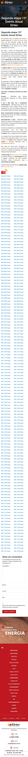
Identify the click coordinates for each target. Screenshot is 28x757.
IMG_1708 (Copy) (5, 515)
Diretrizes (14, 656)
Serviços (13, 659)
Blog (14, 668)
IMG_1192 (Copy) (5, 372)
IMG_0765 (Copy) (18, 223)
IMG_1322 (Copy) (18, 411)
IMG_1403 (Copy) (18, 435)
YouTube (23, 718)
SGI (14, 699)
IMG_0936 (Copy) (18, 286)
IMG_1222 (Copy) (5, 381)
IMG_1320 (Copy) (18, 408)
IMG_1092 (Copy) (18, 345)
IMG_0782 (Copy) (18, 232)
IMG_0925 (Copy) (5, 283)
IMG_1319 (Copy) (5, 408)
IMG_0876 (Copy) (5, 262)
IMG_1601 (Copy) (18, 476)
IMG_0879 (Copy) (18, 265)
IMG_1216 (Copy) (5, 378)
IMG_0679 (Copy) (18, 179)
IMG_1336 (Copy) (18, 420)
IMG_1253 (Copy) (18, 393)
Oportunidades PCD (14, 702)
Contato (14, 708)
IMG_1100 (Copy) (5, 351)
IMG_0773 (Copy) (18, 226)
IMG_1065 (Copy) (18, 340)
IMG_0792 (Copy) (18, 238)
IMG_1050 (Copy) (5, 331)
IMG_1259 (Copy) (5, 396)
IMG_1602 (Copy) (5, 479)
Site (3, 597)
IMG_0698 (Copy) (18, 188)
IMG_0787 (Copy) (18, 235)
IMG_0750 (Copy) (18, 212)
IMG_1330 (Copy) (18, 417)
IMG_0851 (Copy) (5, 256)
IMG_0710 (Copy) (5, 197)
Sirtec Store (13, 693)
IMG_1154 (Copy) (18, 363)
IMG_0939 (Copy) (5, 289)
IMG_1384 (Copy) (5, 435)
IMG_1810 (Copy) (18, 548)
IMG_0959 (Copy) (18, 292)
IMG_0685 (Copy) (5, 185)
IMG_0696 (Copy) (5, 188)
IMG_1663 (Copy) (18, 497)
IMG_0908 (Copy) (5, 274)
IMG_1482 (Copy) (18, 456)
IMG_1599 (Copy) (5, 476)
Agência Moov (21, 754)
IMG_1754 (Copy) (18, 530)
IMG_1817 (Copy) (5, 551)
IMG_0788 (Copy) (5, 238)
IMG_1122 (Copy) (5, 357)
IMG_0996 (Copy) (18, 310)
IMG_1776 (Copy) (18, 539)
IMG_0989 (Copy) (5, 304)
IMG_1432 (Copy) (18, 441)
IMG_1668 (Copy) (5, 500)
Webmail (14, 696)
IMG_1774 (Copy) (5, 539)
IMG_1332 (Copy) (5, 420)
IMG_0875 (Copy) (18, 259)
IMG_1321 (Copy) (5, 411)
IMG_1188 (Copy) (18, 369)
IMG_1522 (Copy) (18, 468)
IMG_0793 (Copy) (5, 241)
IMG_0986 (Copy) (18, 301)
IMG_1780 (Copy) (5, 542)
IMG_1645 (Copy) (18, 491)
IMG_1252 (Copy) (5, 393)
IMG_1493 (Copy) (18, 459)
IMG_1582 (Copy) (5, 473)
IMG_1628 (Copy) (18, 485)
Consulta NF (14, 681)
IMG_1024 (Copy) (18, 319)
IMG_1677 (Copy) (5, 503)
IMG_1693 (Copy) (5, 509)
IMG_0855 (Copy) (18, 256)
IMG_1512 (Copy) (18, 465)
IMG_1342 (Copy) (18, 423)
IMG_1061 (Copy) (5, 337)
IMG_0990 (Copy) (18, 304)
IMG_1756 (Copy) (5, 533)
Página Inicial (14, 650)
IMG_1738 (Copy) (18, 524)
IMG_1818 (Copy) (18, 551)
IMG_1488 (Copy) (5, 459)
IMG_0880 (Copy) (5, 268)
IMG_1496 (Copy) (5, 462)
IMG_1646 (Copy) (5, 494)
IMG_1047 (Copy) (18, 328)
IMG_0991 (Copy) (5, 307)
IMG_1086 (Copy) (18, 342)
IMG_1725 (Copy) (5, 521)
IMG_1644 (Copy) (5, 491)
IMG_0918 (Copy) (18, 277)
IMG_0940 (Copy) (18, 289)
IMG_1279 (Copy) (5, 399)
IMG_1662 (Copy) (5, 497)
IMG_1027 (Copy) (5, 322)
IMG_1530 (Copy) (5, 470)
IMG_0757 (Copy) (18, 217)
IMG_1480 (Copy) (5, 456)
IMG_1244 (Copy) (18, 387)
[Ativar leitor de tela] (2, 648)
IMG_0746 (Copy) (5, 212)
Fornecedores (14, 677)
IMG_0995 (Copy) (5, 310)
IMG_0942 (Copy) (5, 292)
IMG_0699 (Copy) (5, 191)
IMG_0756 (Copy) (5, 217)
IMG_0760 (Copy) (5, 220)
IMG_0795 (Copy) (18, 241)
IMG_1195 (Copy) (18, 372)
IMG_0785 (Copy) (5, 235)
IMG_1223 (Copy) (18, 381)
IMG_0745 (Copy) (18, 209)
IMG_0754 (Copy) (5, 214)
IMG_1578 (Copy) (18, 470)
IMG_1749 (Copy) (5, 530)
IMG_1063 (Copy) (18, 337)
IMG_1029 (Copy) (18, 322)
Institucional (14, 653)
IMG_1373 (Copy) (5, 432)
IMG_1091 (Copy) (5, 345)
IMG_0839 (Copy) (18, 253)
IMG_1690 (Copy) (18, 506)
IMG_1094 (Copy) (5, 348)
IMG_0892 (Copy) (5, 271)
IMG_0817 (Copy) (18, 247)
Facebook (5, 718)
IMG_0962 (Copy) (5, 295)
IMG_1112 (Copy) (5, 354)
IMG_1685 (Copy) (5, 506)
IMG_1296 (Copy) (18, 402)
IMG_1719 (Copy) (5, 518)
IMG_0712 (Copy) (18, 197)
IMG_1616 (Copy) (5, 485)
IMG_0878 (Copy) (5, 265)
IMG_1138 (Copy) (5, 360)
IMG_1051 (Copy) (18, 331)
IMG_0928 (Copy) (5, 286)
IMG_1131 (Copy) (18, 357)
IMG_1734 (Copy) (5, 524)
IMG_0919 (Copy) (5, 280)
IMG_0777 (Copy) (18, 229)
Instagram (11, 718)
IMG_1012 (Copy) (18, 316)
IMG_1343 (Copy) (5, 426)
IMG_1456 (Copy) (18, 447)
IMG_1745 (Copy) (18, 527)
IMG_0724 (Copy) (18, 200)
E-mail (4, 591)
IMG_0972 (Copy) (18, 298)
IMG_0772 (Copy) (5, 226)
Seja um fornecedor (14, 684)
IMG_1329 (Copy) (5, 417)
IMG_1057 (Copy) (18, 334)
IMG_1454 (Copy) (5, 447)
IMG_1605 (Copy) (18, 479)
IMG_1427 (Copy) (5, 441)
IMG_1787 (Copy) (5, 545)
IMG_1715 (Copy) (18, 515)
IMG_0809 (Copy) (18, 244)
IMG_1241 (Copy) (5, 387)
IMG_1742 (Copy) (5, 527)
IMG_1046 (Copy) (5, 328)
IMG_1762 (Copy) (5, 536)
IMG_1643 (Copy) (18, 488)
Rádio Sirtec (14, 674)
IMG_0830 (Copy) (5, 250)
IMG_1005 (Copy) (18, 313)
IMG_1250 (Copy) (18, 390)
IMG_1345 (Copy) (18, 426)
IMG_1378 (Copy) (18, 432)
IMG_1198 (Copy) (5, 375)
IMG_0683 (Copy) (18, 182)
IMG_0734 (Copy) (18, 206)
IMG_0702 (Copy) (18, 191)
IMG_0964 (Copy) (18, 295)
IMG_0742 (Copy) (5, 209)
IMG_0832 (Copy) (18, 250)
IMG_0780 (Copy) (5, 232)
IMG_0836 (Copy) (5, 253)
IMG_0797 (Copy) (5, 244)
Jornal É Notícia (14, 671)
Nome (4, 585)
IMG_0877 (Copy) (18, 262)
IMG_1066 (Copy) (5, 342)
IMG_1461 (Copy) (5, 450)
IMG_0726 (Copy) (5, 203)
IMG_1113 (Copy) (18, 354)
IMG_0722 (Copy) (5, 200)
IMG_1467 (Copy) (18, 450)
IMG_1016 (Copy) (5, 319)
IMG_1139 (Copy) (18, 360)
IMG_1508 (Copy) (5, 465)
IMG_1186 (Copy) (5, 369)
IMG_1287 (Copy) (18, 399)
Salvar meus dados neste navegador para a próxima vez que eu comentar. (13, 606)
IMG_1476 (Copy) (18, 453)
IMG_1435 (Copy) (5, 444)
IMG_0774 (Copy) (5, 229)
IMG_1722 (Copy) (18, 518)
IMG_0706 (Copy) (18, 194)
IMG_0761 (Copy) (18, 220)
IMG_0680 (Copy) (5, 182)
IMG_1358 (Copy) (5, 429)
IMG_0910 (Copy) (18, 274)
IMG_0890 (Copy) (18, 268)
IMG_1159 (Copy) (5, 366)
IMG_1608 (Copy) (18, 482)
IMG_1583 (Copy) (18, 473)
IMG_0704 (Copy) (5, 194)
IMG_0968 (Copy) (5, 298)
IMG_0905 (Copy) (18, 271)
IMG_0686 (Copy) (18, 185)
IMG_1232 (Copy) (5, 384)
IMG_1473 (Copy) (5, 453)
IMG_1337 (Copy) (5, 423)
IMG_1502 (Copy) (18, 462)
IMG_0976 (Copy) (5, 301)
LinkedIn (18, 718)
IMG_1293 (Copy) (5, 402)
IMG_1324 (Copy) (18, 414)
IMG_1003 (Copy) (5, 313)
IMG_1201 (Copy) (18, 375)
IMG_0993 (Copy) (18, 307)
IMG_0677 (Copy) (5, 179)
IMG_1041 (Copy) (5, 325)
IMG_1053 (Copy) (5, 334)
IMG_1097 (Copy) (18, 348)
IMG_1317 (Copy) (18, 405)
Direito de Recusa (14, 690)
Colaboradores (14, 687)
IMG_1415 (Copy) (5, 438)
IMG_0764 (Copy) (5, 223)
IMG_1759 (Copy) (18, 533)
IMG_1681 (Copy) (18, 503)
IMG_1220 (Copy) (18, 378)
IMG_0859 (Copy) (5, 259)
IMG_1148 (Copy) (5, 363)
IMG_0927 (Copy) (18, 283)
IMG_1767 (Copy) (18, 536)
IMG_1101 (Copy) (18, 351)
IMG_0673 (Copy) (5, 176)
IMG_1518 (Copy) (5, 468)
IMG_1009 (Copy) (5, 316)
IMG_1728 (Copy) (18, 521)
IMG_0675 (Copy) (18, 176)
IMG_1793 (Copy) (18, 545)
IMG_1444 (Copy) (18, 444)
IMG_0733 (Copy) (5, 206)
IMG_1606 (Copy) (5, 482)
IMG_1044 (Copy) (18, 325)
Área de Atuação (14, 662)
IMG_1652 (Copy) (18, 494)
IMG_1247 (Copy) (5, 390)
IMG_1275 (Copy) (18, 396)
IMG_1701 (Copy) (5, 512)
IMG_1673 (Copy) (18, 500)
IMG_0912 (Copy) (5, 277)
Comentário (5, 566)
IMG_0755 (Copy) (18, 214)
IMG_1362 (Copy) (18, 429)
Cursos (14, 705)
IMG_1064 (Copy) (5, 340)
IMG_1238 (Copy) (18, 384)
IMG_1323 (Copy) (5, 414)
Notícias (14, 665)
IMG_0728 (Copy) (18, 203)
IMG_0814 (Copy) (5, 247)
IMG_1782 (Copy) (18, 542)
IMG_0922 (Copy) (18, 280)
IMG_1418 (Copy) (18, 438)
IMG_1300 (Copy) (5, 405)
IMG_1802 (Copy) (5, 548)
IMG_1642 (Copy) (5, 488)
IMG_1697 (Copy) (18, 509)
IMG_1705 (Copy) (18, 512)
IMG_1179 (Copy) (18, 366)
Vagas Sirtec (14, 711)
